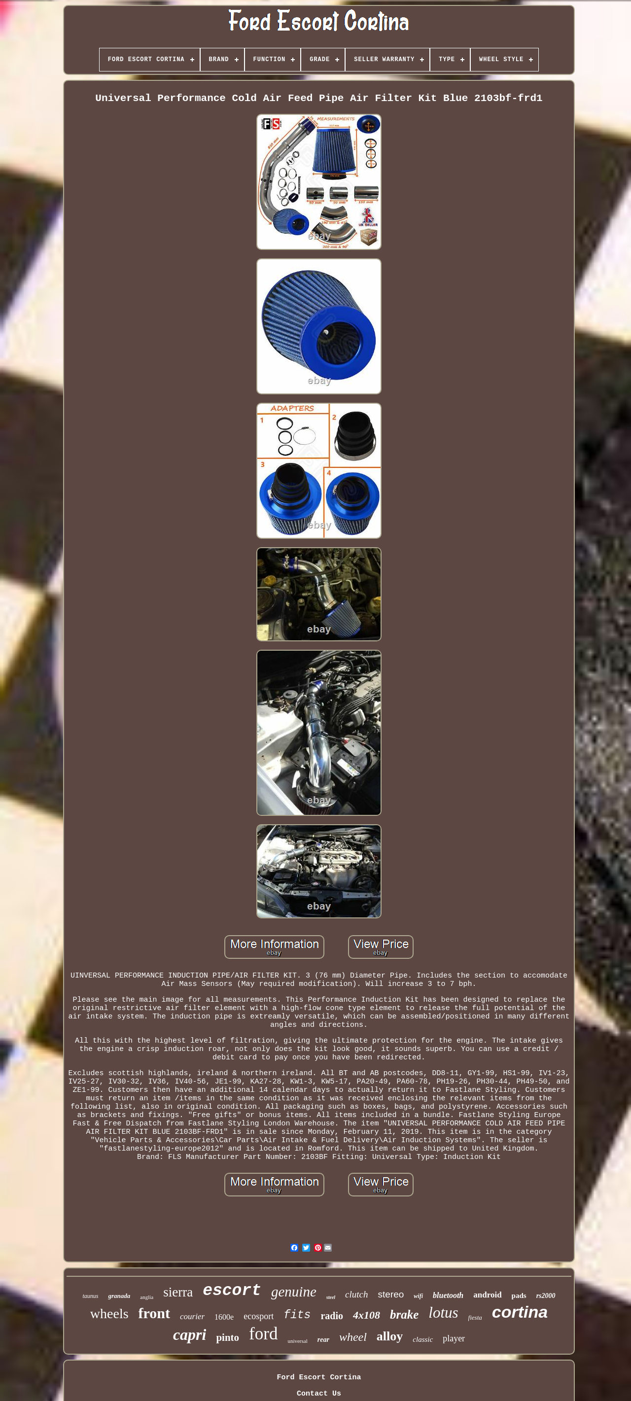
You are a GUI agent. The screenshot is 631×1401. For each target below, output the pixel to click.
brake (404, 1314)
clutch (356, 1294)
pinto (227, 1337)
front (154, 1313)
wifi (418, 1296)
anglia (146, 1297)
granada (119, 1295)
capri (190, 1334)
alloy (390, 1336)
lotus (443, 1312)
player (454, 1338)
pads (519, 1295)
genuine (293, 1291)
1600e (224, 1317)
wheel (353, 1337)
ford (263, 1333)
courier (192, 1316)
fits (297, 1315)
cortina (520, 1311)
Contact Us (319, 1394)
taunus (90, 1296)
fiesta (475, 1317)
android (487, 1294)
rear (323, 1339)
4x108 (366, 1315)
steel (330, 1297)
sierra (178, 1292)
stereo (391, 1294)
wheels (109, 1313)
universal (297, 1341)
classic (423, 1339)
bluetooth (448, 1295)
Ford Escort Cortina (319, 1377)
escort (232, 1291)
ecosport (259, 1316)
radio (331, 1315)
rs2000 (546, 1295)
